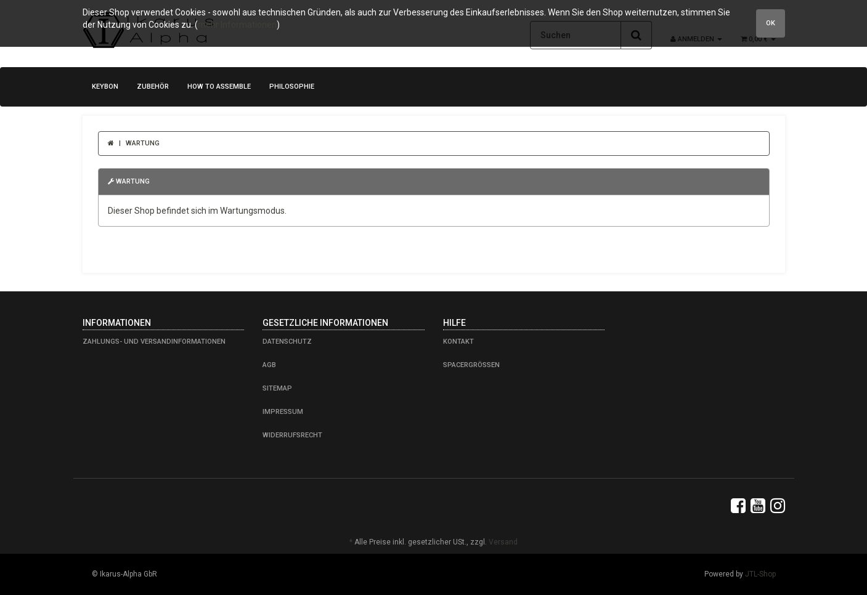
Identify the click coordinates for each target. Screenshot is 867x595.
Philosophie (291, 87)
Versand (503, 542)
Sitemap (277, 388)
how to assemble (219, 87)
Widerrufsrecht (292, 435)
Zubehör (153, 87)
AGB (269, 365)
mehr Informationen (237, 25)
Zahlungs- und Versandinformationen (154, 342)
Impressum (283, 412)
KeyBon (105, 87)
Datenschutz (287, 342)
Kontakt (458, 342)
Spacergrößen (471, 365)
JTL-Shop (760, 574)
